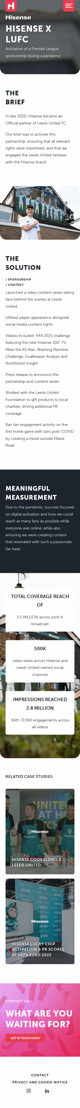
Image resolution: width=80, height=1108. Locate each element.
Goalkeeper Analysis (43, 356)
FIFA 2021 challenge (53, 335)
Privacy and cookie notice (40, 1082)
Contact (40, 1075)
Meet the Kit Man (20, 349)
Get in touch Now (25, 1038)
